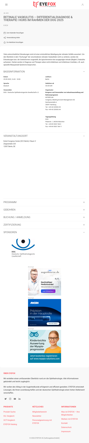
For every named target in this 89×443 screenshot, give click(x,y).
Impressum (66, 431)
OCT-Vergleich (9, 420)
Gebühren (9, 209)
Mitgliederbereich (39, 412)
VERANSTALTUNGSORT (15, 136)
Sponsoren (10, 232)
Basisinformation (14, 71)
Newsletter (36, 416)
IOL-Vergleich (8, 416)
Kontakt (64, 423)
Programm (9, 202)
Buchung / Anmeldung (16, 217)
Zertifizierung (12, 224)
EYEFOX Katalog (10, 424)
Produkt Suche (9, 412)
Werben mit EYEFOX (69, 419)
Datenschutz (66, 427)
